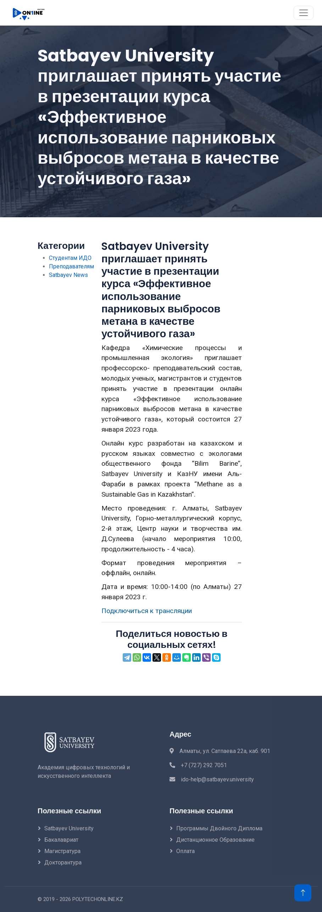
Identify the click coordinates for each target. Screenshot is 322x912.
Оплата (185, 851)
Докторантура (63, 862)
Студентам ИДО (70, 258)
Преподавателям (71, 266)
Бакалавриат (61, 839)
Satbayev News (68, 275)
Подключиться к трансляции (146, 611)
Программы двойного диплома (219, 828)
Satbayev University (69, 828)
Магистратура (62, 851)
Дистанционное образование (215, 839)
